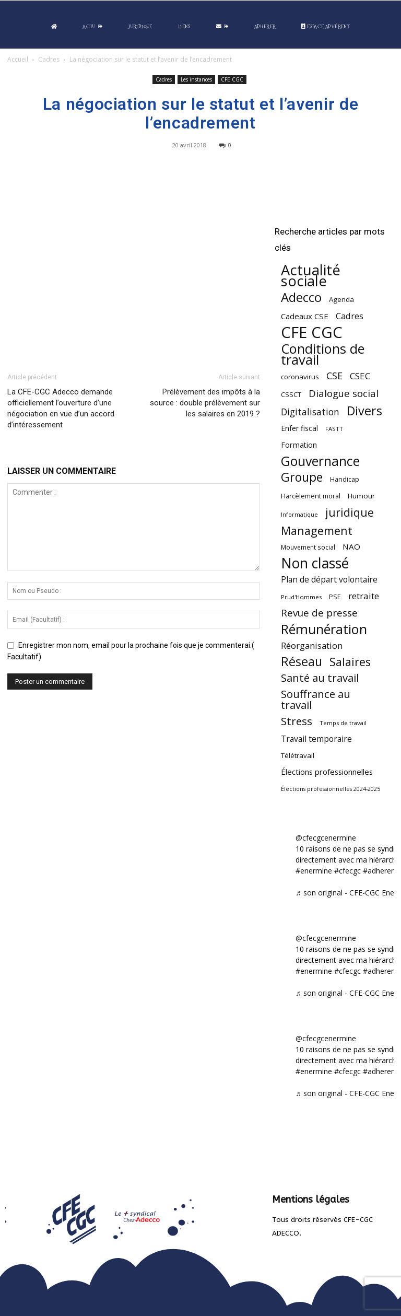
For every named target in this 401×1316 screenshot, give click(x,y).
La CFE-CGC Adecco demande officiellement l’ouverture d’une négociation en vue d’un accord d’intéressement (60, 408)
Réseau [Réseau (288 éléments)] (301, 661)
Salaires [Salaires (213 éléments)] (350, 661)
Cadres (49, 59)
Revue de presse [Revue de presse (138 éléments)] (319, 613)
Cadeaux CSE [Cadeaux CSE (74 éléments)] (304, 316)
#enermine (314, 871)
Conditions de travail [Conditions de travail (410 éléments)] (322, 354)
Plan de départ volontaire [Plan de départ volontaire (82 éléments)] (329, 579)
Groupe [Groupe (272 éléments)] (302, 477)
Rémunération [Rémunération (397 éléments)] (324, 629)
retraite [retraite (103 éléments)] (363, 595)
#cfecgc (347, 871)
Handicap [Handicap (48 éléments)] (344, 479)
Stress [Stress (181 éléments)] (296, 721)
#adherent (380, 871)
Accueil (17, 59)
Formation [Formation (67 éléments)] (299, 445)
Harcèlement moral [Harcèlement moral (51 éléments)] (310, 495)
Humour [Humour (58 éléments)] (361, 495)
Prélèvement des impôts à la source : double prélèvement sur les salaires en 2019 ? (205, 402)
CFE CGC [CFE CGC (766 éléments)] (312, 332)
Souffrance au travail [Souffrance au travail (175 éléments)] (315, 700)
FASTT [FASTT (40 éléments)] (334, 429)
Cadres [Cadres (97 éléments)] (349, 315)
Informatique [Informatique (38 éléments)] (299, 514)
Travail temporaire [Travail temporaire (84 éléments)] (316, 738)
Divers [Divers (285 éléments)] (364, 410)
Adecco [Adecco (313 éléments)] (301, 297)
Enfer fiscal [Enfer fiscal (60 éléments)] (299, 428)
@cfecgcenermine (326, 838)
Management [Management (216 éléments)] (316, 530)
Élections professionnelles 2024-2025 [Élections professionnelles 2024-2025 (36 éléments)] (330, 789)
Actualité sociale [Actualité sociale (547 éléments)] (310, 275)
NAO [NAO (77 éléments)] (351, 546)
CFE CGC (232, 79)
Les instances (196, 79)
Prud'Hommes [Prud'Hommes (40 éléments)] (301, 597)
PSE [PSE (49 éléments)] (335, 596)
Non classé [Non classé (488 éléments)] (315, 563)
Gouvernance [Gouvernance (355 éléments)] (320, 461)
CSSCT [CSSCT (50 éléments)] (291, 394)
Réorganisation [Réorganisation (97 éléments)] (312, 645)
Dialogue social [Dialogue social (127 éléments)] (344, 393)
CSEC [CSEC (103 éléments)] (360, 375)
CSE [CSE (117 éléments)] (334, 375)
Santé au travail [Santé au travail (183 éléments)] (320, 677)
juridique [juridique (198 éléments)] (349, 512)
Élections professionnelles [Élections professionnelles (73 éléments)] (327, 771)
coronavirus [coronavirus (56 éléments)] (300, 376)
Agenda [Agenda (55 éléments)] (341, 299)
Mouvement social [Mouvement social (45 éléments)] (308, 547)
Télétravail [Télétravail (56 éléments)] (297, 755)
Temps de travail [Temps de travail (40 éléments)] (343, 723)
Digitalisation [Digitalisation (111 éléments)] (310, 411)
